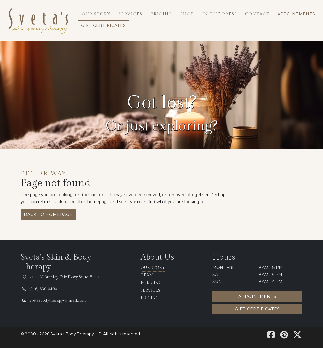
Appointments (257, 296)
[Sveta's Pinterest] (284, 336)
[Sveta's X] (297, 336)
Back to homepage (48, 214)
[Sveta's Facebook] (271, 336)
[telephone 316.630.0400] (43, 289)
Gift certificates (257, 309)
